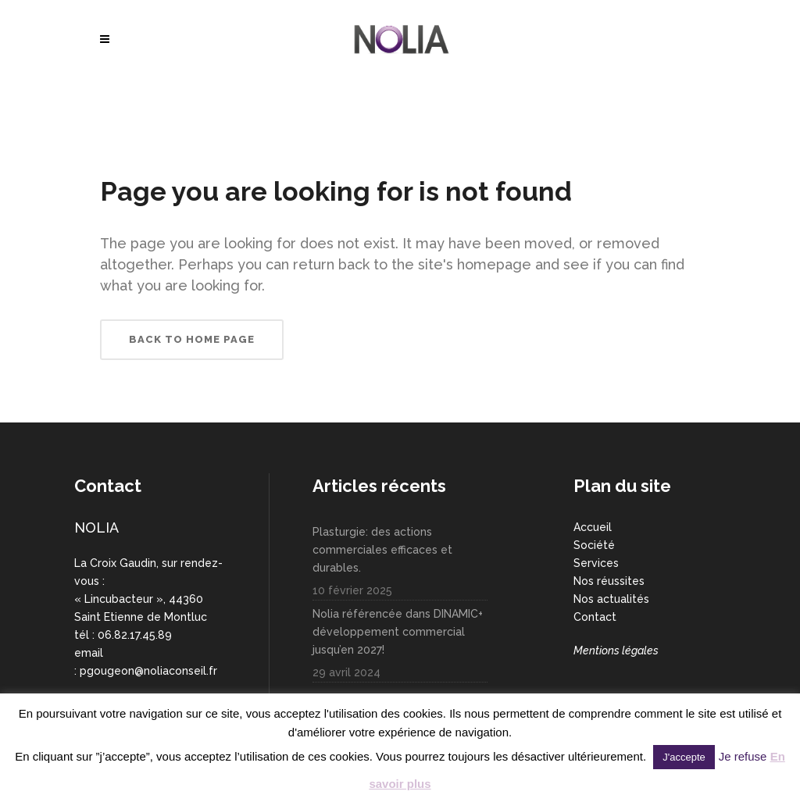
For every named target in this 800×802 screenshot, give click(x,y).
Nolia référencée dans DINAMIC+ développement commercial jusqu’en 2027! (397, 632)
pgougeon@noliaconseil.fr (148, 671)
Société (594, 545)
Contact (594, 617)
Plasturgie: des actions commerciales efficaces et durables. (382, 550)
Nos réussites (609, 581)
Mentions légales (616, 650)
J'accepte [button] (683, 757)
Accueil (592, 527)
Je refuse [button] (743, 756)
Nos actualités (611, 599)
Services (596, 563)
